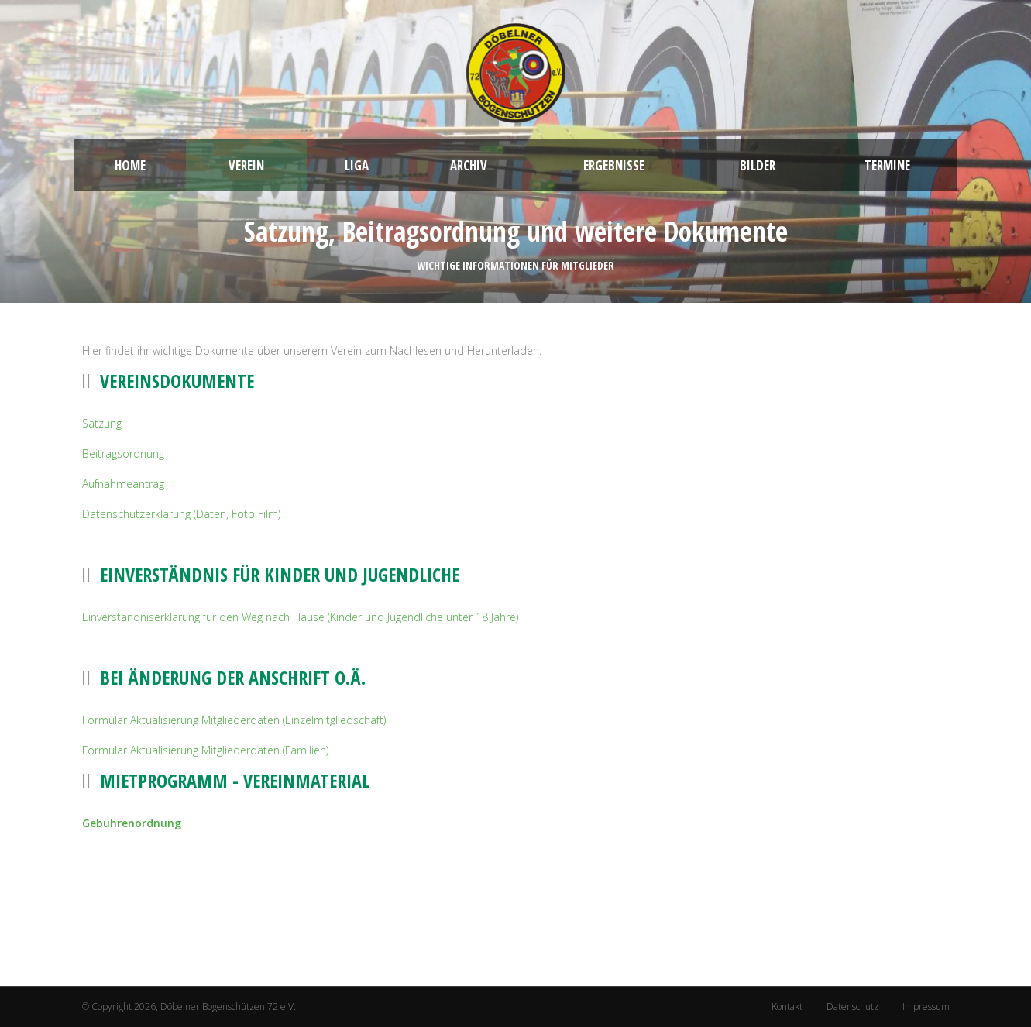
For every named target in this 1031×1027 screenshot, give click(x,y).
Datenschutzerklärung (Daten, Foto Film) (181, 514)
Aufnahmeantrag (123, 483)
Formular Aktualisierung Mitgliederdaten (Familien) (205, 750)
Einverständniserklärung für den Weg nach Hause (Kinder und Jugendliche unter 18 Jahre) (300, 617)
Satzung (102, 423)
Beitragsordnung (123, 453)
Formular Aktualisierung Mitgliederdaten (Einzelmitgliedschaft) (234, 720)
